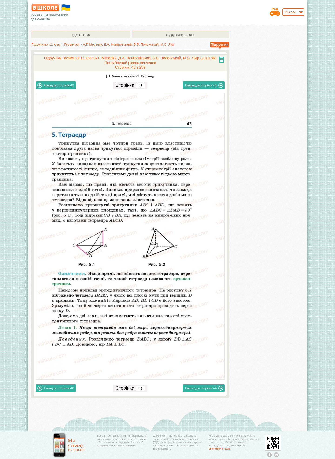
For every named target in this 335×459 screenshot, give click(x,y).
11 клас (81, 35)
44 (204, 85)
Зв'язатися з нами (219, 448)
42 (55, 85)
